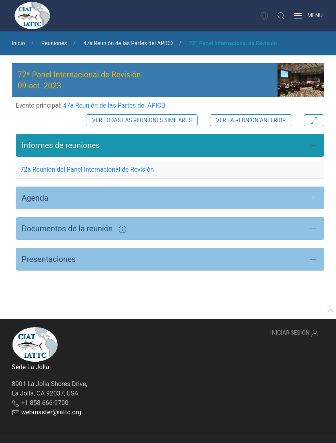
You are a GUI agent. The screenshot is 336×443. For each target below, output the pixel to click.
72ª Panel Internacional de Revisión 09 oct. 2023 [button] (79, 80)
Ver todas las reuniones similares (142, 120)
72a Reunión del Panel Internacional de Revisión (87, 169)
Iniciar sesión (294, 333)
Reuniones (54, 43)
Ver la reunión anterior (251, 120)
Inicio (18, 43)
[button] (281, 16)
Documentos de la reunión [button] (74, 228)
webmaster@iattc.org (51, 412)
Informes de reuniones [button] (61, 145)
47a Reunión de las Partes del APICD (128, 43)
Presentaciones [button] (49, 259)
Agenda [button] (35, 198)
